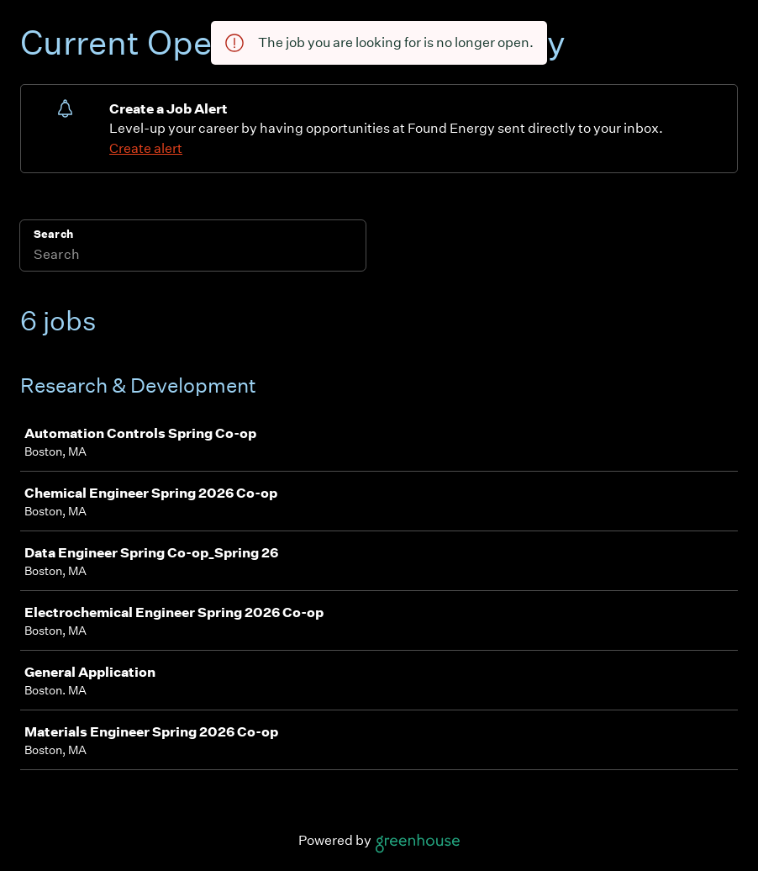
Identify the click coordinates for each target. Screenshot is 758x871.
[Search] (193, 256)
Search (53, 234)
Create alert (145, 148)
